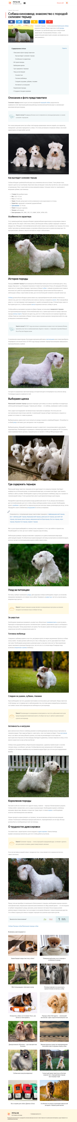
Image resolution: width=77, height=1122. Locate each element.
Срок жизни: (15, 205)
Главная (10, 10)
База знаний (15, 10)
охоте (54, 300)
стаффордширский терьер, (56, 514)
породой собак (45, 102)
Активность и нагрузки (22, 85)
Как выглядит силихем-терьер (25, 56)
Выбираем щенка (19, 65)
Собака (10, 297)
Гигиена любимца (21, 78)
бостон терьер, (55, 519)
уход (14, 422)
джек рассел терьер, (47, 517)
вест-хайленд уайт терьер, (18, 517)
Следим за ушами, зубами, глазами (26, 81)
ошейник (15, 505)
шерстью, (49, 597)
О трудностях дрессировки (22, 91)
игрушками (31, 507)
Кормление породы (20, 88)
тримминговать (52, 622)
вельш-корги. (17, 314)
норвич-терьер (33, 522)
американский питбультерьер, (40, 519)
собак (44, 288)
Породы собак (17, 926)
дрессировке (43, 831)
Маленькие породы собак (30, 926)
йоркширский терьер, (34, 517)
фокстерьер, (26, 519)
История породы (19, 62)
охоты (33, 304)
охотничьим (50, 339)
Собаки (10, 926)
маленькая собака (62, 26)
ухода (29, 595)
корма (50, 810)
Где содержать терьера (21, 68)
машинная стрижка (21, 647)
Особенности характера (22, 59)
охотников (63, 733)
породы (61, 28)
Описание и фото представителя (24, 52)
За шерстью (19, 75)
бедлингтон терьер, (21, 522)
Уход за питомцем (19, 72)
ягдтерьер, (18, 519)
